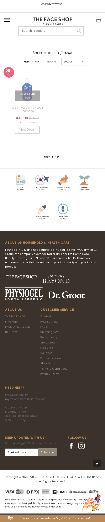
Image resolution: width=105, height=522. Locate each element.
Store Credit (48, 342)
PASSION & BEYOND (17, 327)
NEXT (38, 61)
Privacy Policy (49, 374)
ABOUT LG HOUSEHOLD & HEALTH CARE (37, 243)
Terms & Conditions (53, 368)
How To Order (49, 321)
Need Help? (14, 388)
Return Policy (49, 337)
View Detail (27, 130)
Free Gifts (46, 348)
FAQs (43, 327)
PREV (27, 61)
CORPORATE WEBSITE (52, 4)
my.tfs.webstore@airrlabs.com (26, 399)
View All (51, 61)
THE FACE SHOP (15, 316)
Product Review (50, 358)
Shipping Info (49, 332)
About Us (13, 310)
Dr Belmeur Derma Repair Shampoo (27, 109)
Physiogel (11, 321)
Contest (45, 316)
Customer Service (57, 310)
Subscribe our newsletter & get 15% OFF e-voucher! (56, 518)
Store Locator (49, 363)
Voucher (46, 353)
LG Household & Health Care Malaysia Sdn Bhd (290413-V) (64, 477)
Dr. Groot (11, 332)
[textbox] (51, 30)
